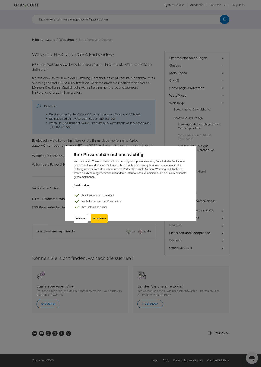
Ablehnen (80, 218)
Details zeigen (82, 185)
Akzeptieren (99, 218)
